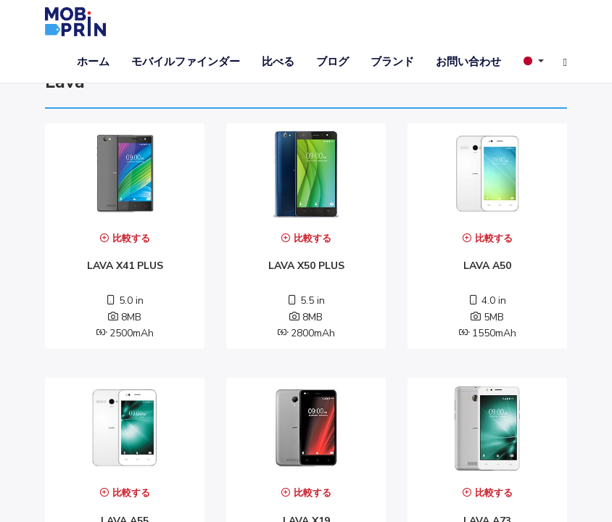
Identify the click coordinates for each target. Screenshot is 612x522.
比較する (124, 238)
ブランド (392, 61)
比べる (278, 61)
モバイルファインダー (185, 61)
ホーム (93, 61)
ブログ (332, 61)
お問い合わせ (468, 61)
